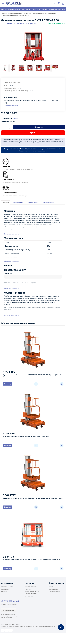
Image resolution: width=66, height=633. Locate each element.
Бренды (51, 587)
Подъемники (27, 13)
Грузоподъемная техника (15, 13)
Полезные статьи (54, 591)
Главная (3, 13)
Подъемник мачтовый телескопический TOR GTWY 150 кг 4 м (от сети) (26, 436)
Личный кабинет (30, 587)
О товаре (6, 202)
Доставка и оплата (7, 587)
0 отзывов (9, 23)
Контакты (4, 591)
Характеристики (17, 202)
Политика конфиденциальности (32, 590)
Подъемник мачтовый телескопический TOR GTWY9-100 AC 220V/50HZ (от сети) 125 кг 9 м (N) (32, 376)
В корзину (39, 127)
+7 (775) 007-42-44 (10, 601)
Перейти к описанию (11, 105)
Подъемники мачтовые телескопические (44, 13)
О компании (5, 589)
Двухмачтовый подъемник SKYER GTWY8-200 (16, 15)
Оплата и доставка (48, 202)
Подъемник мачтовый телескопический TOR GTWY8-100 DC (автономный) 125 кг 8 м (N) (32, 559)
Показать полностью (11, 234)
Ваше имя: (9, 273)
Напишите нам (8, 610)
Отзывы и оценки (32, 202)
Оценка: (7, 282)
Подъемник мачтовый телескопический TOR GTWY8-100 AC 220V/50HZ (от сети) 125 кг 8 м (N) (32, 499)
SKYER (15, 118)
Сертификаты (53, 589)
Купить (33, 133)
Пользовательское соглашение (31, 595)
